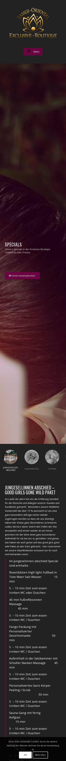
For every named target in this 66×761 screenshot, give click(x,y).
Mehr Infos (40, 754)
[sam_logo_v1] (33, 23)
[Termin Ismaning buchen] (22, 275)
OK (25, 754)
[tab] (10, 462)
